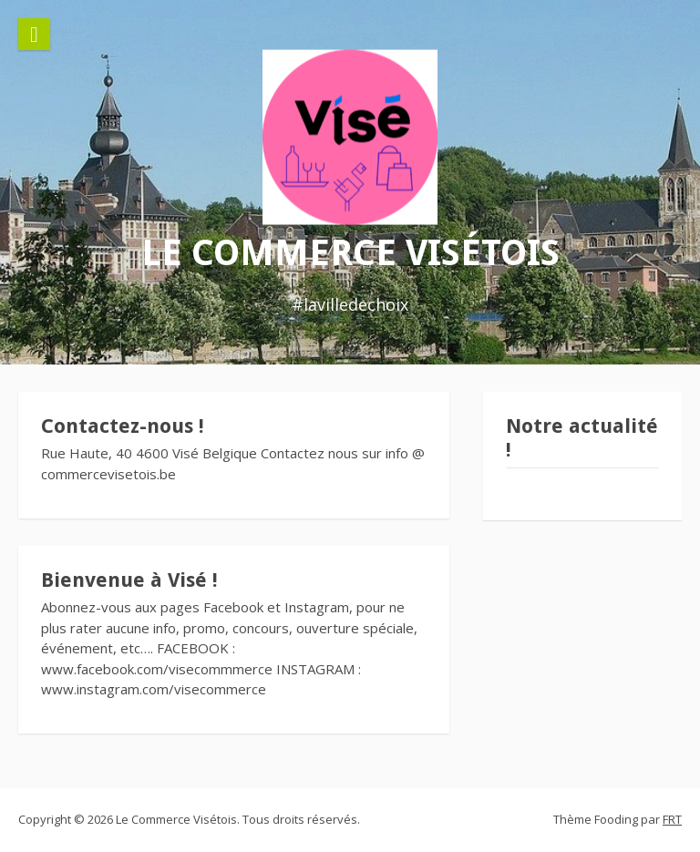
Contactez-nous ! (122, 426)
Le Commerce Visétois (350, 252)
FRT (672, 819)
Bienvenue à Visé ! (129, 580)
